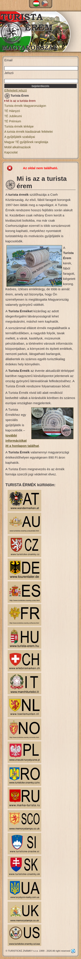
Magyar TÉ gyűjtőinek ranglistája (26, 142)
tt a (8, 446)
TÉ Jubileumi (13, 116)
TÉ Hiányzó (12, 111)
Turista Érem (16, 96)
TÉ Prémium (12, 121)
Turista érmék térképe (19, 126)
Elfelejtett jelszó (15, 90)
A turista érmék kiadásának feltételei (28, 131)
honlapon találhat (25, 446)
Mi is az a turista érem (21, 101)
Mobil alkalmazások (17, 147)
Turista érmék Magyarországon (25, 105)
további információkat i (16, 441)
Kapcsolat (10, 152)
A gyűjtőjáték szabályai (19, 137)
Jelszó (9, 73)
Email (8, 60)
